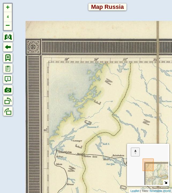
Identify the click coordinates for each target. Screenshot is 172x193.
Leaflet (134, 190)
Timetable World (160, 190)
